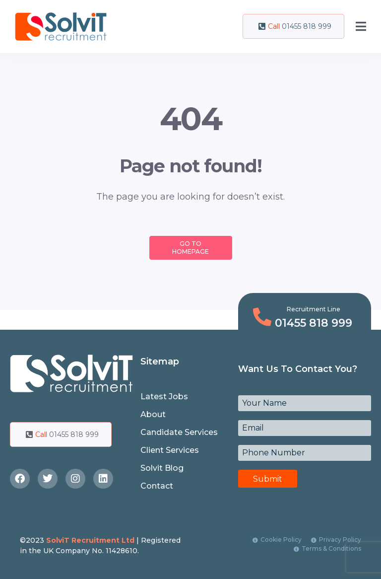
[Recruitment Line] (262, 317)
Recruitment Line (313, 309)
